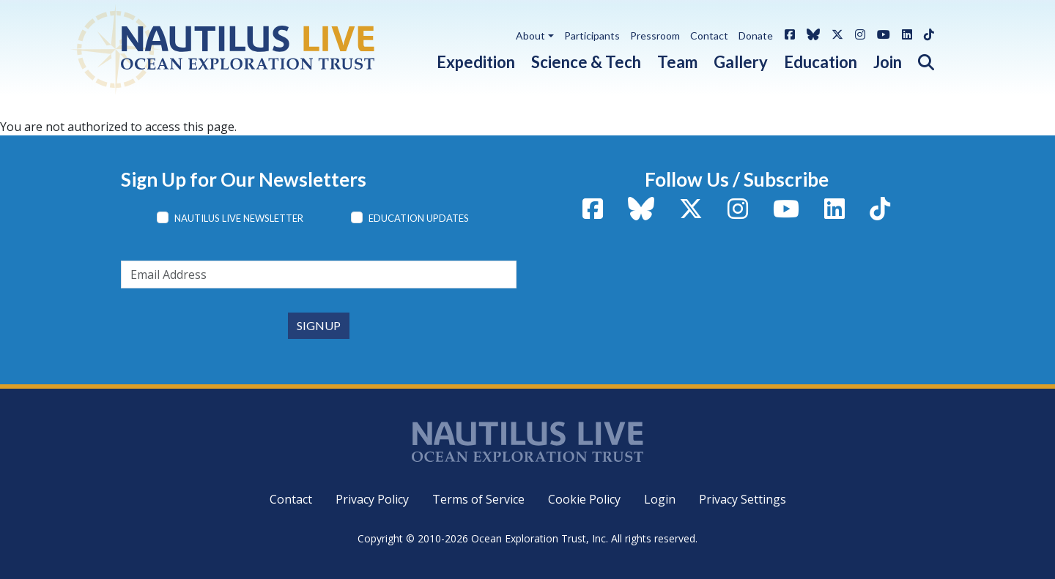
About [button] (530, 35)
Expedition (476, 62)
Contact (709, 35)
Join (887, 62)
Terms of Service (478, 499)
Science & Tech (586, 62)
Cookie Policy (584, 499)
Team (677, 62)
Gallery (741, 62)
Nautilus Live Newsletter (238, 218)
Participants (592, 35)
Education (820, 62)
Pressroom (655, 35)
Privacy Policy (372, 499)
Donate (755, 35)
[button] (918, 59)
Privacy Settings (742, 499)
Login (659, 499)
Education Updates (419, 218)
